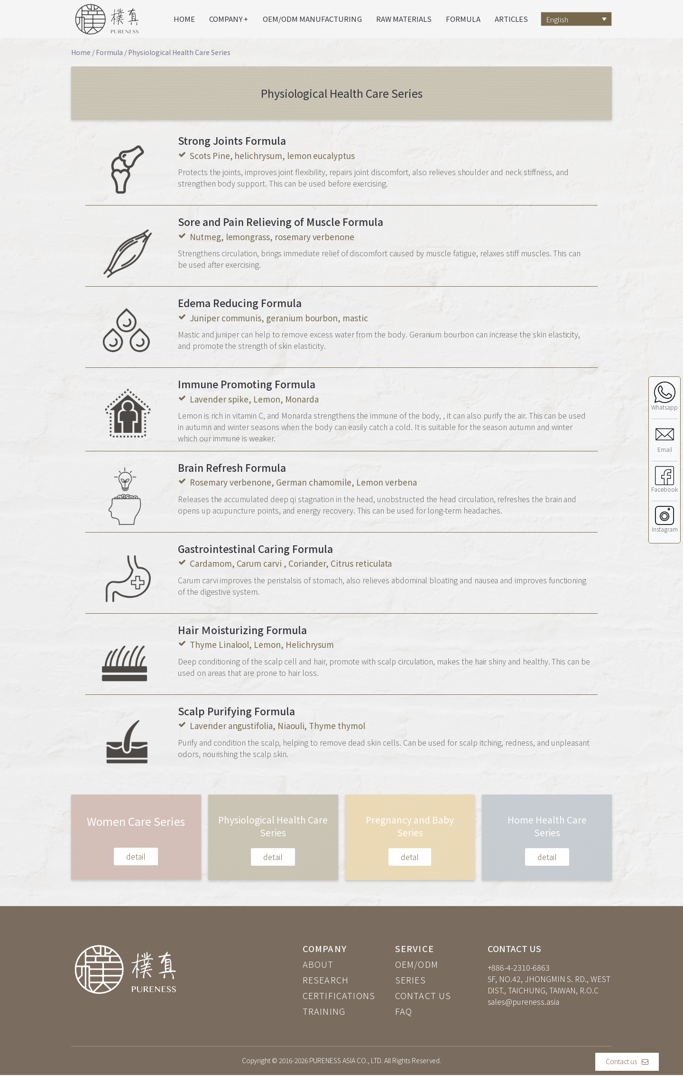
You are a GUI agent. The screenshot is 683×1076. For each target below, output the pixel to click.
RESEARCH (326, 979)
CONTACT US (423, 995)
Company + (228, 19)
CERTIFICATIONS (339, 995)
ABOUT (318, 964)
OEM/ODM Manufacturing (312, 19)
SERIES (410, 979)
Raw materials (404, 19)
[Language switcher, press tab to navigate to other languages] (576, 19)
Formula (463, 19)
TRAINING (324, 1011)
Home (184, 19)
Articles (511, 19)
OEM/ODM (416, 964)
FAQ (404, 1011)
